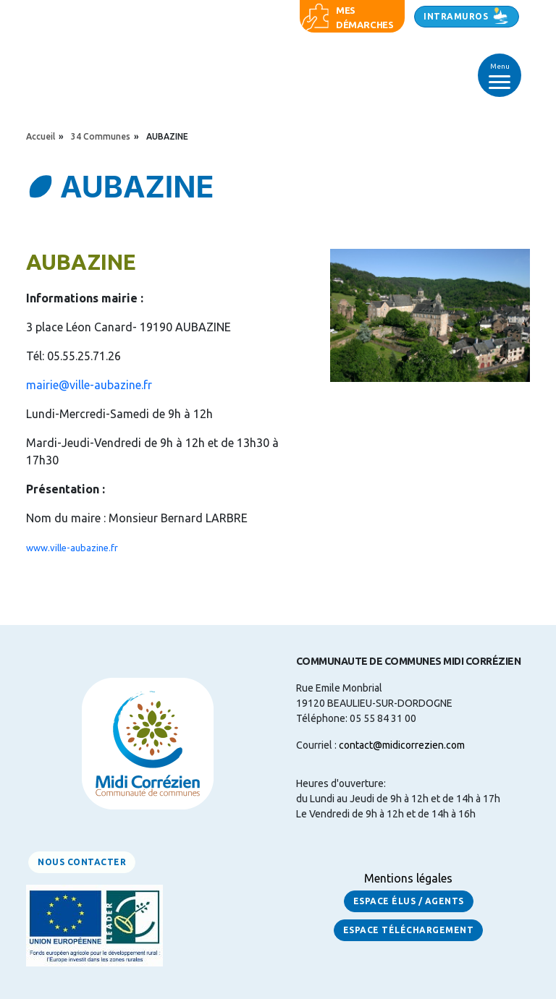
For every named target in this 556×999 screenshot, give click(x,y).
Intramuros (456, 16)
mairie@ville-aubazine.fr (89, 384)
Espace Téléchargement (408, 930)
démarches (365, 25)
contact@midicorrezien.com (402, 745)
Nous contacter (82, 862)
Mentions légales (408, 878)
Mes (345, 10)
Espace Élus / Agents (408, 901)
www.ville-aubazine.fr (72, 548)
